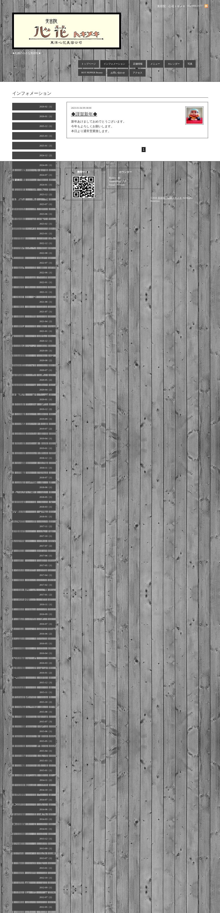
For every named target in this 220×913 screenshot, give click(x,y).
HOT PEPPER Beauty (92, 72)
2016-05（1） (46, 643)
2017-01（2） (46, 594)
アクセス (137, 72)
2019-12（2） (46, 409)
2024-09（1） (46, 165)
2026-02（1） (46, 106)
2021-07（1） (46, 311)
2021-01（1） (46, 331)
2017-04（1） (46, 575)
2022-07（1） (46, 262)
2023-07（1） (46, 204)
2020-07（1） (46, 370)
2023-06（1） (46, 214)
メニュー (155, 63)
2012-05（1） (46, 907)
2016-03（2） (46, 663)
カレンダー (174, 63)
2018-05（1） (46, 497)
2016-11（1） (47, 604)
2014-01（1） (46, 829)
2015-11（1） (47, 692)
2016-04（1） (46, 653)
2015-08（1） (46, 711)
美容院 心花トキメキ (170, 198)
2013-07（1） (46, 858)
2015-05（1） (46, 741)
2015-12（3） (46, 682)
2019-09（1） (46, 419)
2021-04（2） (46, 321)
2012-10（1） (46, 877)
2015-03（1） (46, 760)
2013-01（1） (46, 868)
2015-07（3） (46, 721)
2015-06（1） (46, 731)
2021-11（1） (47, 292)
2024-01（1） (46, 184)
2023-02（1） (46, 223)
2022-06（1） (46, 272)
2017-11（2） (47, 526)
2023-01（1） (46, 233)
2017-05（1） (46, 565)
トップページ (88, 63)
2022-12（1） (46, 243)
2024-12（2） (46, 155)
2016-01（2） (46, 672)
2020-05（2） (46, 380)
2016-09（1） (46, 614)
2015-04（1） (46, 750)
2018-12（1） (46, 458)
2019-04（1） (46, 438)
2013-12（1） (46, 838)
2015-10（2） (46, 702)
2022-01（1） (46, 282)
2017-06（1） (46, 555)
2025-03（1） (46, 135)
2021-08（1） (46, 301)
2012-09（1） (46, 887)
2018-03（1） (46, 506)
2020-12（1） (46, 340)
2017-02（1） (46, 585)
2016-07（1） (46, 624)
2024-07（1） (46, 175)
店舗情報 (138, 63)
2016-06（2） (46, 633)
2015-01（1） (46, 770)
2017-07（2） (46, 545)
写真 (190, 63)
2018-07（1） (46, 477)
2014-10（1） (46, 789)
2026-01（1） (46, 116)
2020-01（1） (46, 399)
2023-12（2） (46, 194)
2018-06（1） (46, 487)
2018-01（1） (46, 516)
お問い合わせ (118, 72)
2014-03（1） (46, 819)
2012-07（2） (46, 897)
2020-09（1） (46, 350)
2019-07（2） (46, 428)
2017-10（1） (46, 536)
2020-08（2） (46, 360)
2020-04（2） (46, 389)
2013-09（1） (46, 848)
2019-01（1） (46, 448)
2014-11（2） (47, 780)
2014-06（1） (46, 809)
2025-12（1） (46, 126)
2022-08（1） (46, 253)
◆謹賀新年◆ (84, 114)
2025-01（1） (46, 145)
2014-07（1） (46, 799)
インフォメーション (114, 63)
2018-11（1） (47, 467)
